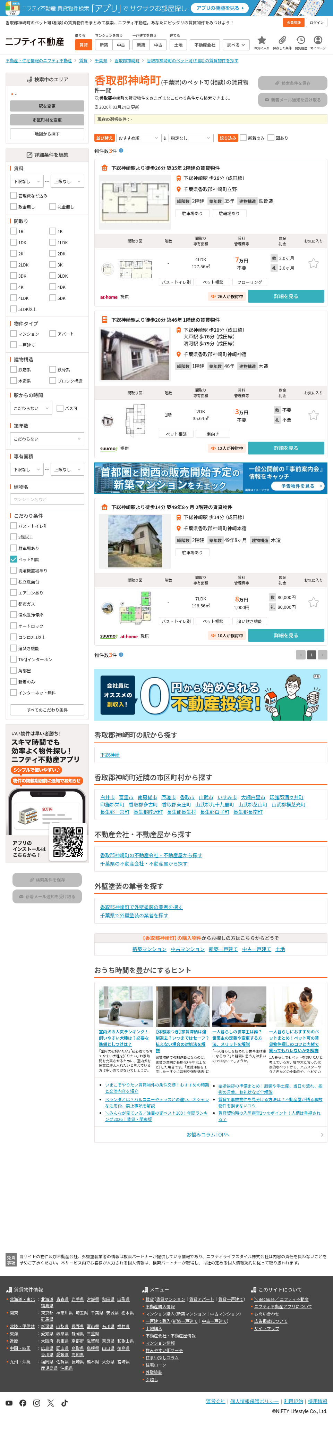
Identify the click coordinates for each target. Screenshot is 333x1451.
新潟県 (47, 1326)
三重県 (93, 1333)
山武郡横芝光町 (289, 804)
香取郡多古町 (143, 804)
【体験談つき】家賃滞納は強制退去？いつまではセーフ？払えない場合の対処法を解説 (183, 1040)
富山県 (93, 1326)
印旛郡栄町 (112, 804)
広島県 (47, 1348)
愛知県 (47, 1333)
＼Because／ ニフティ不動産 (281, 1299)
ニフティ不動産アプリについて (283, 1306)
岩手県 (77, 1299)
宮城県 (93, 1299)
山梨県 (62, 1326)
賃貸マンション (170, 1299)
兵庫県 (62, 1341)
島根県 (93, 1348)
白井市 (107, 797)
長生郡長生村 (181, 811)
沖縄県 (66, 1368)
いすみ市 (227, 797)
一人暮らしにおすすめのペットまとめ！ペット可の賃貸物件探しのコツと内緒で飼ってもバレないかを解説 (294, 1040)
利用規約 (293, 1401)
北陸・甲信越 (22, 1326)
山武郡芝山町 (252, 804)
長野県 (77, 1326)
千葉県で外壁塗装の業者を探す (134, 915)
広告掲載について (271, 1321)
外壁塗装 (154, 1372)
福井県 (123, 1326)
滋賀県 (93, 1341)
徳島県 (123, 1348)
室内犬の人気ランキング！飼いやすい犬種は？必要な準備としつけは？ (124, 1037)
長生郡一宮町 (114, 811)
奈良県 (108, 1341)
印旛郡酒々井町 (287, 797)
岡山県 (62, 1348)
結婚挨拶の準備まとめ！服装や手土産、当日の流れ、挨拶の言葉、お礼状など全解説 (271, 1089)
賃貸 (150, 1299)
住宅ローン (156, 1365)
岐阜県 (62, 1333)
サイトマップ (266, 1328)
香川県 (47, 1354)
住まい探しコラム (162, 1357)
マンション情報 (160, 1343)
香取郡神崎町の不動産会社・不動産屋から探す (151, 855)
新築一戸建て (223, 948)
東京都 (47, 1312)
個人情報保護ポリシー (254, 1401)
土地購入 (154, 1328)
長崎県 (77, 1361)
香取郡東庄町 (176, 804)
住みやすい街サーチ (164, 1350)
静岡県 (77, 1333)
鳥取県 (77, 1348)
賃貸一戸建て (230, 1299)
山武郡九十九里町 (214, 804)
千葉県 (97, 1312)
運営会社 (215, 1401)
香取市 (187, 797)
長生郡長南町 (248, 811)
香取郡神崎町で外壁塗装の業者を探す (141, 906)
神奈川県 (64, 1312)
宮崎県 (123, 1361)
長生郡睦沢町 (148, 811)
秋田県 (108, 1299)
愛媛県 (62, 1354)
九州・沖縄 (20, 1361)
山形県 (123, 1299)
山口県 (108, 1348)
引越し (152, 1379)
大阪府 (47, 1341)
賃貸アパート (201, 1299)
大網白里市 (253, 797)
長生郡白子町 (214, 811)
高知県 (77, 1354)
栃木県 (127, 1312)
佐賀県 (62, 1361)
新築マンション (149, 948)
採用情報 (317, 1401)
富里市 (126, 797)
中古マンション (188, 948)
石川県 (108, 1326)
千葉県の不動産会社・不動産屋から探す (144, 863)
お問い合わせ (266, 1314)
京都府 (77, 1341)
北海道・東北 (22, 1299)
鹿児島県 (49, 1368)
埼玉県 (82, 1312)
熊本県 (93, 1361)
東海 (14, 1333)
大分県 (108, 1361)
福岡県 (47, 1361)
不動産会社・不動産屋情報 (171, 1335)
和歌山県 (125, 1341)
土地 (280, 948)
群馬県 (47, 1319)
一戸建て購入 (158, 1321)
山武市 (206, 797)
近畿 (14, 1341)
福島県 (47, 1305)
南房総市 (147, 797)
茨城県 (112, 1312)
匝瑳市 (168, 797)
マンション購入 (160, 1314)
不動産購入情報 (160, 1306)
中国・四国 (20, 1348)
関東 (14, 1312)
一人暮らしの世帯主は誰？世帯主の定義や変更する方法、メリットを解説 (237, 1037)
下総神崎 (110, 754)
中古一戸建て (256, 948)
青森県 (62, 1299)
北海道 (47, 1299)
